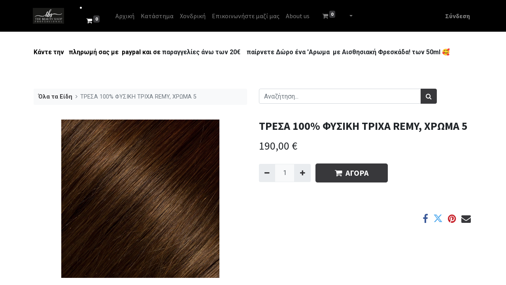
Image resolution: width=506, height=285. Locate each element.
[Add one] (302, 173)
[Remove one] (267, 173)
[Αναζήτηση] (429, 96)
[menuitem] (125, 16)
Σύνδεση (456, 16)
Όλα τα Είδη (55, 96)
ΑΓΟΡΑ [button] (351, 173)
